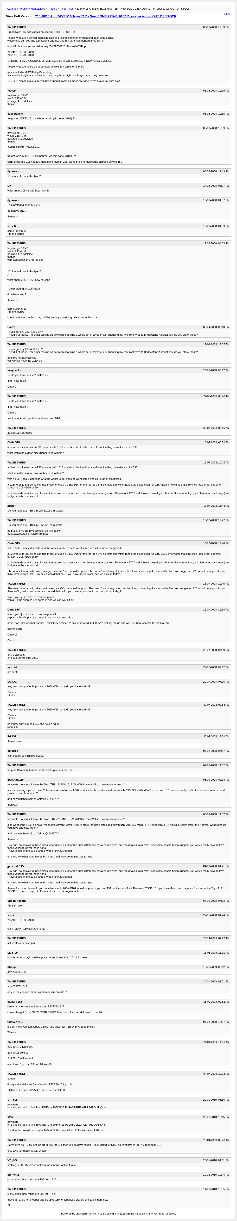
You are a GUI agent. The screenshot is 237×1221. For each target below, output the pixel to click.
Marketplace (38, 8)
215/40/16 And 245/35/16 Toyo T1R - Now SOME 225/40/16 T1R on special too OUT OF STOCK (105, 16)
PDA (227, 13)
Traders (52, 8)
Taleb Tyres (67, 8)
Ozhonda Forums (17, 8)
